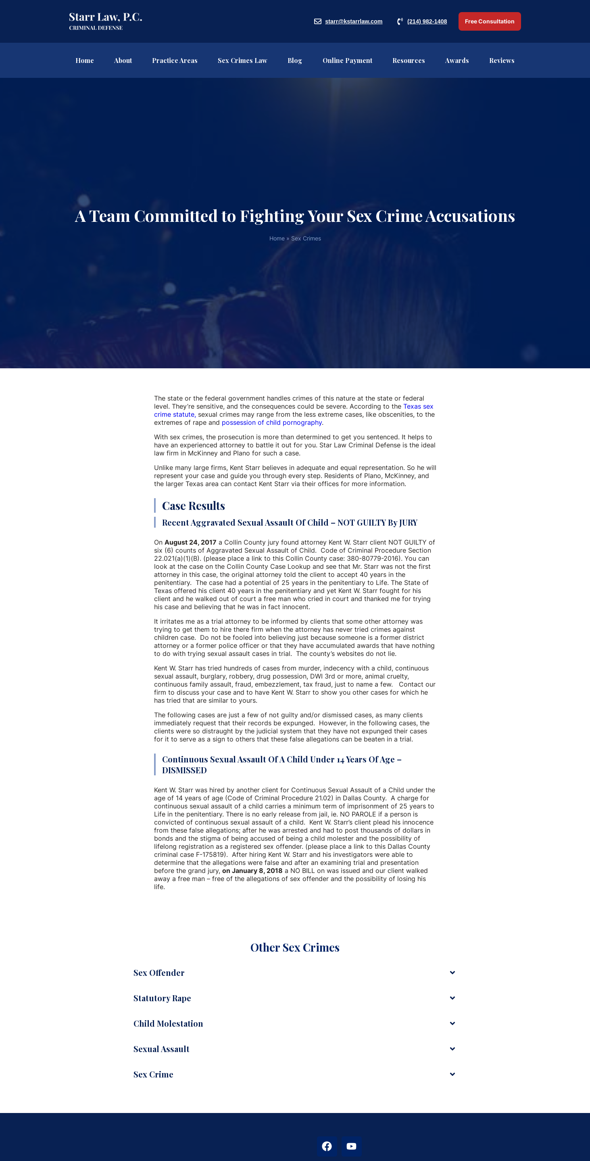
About (123, 60)
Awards (457, 60)
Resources (408, 60)
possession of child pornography (272, 422)
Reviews (502, 60)
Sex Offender (159, 972)
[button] (295, 973)
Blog (295, 60)
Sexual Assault (161, 1048)
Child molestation (168, 1023)
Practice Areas (175, 60)
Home (84, 60)
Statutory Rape (162, 997)
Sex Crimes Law (242, 60)
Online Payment (347, 60)
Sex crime (153, 1074)
